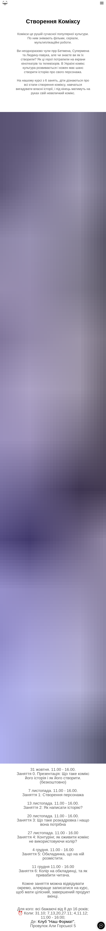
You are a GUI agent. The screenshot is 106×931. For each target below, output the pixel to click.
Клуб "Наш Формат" (56, 921)
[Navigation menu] (102, 3)
